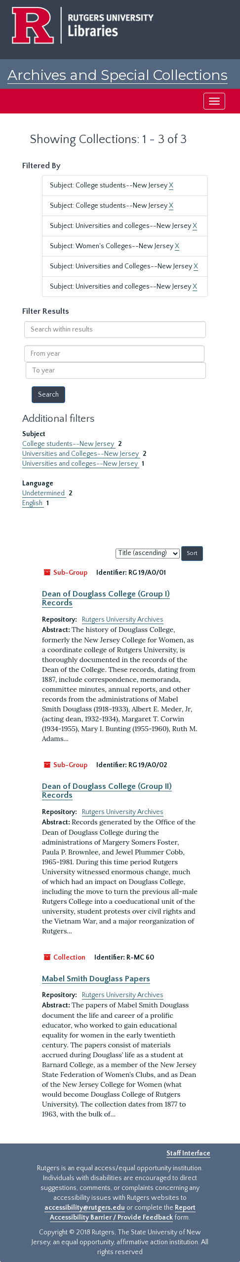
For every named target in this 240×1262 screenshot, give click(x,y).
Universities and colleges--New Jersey (80, 464)
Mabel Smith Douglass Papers (96, 978)
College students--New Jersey (69, 444)
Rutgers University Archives (122, 620)
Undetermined (44, 493)
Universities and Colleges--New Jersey (81, 454)
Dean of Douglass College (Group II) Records (107, 791)
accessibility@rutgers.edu (84, 1208)
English (33, 503)
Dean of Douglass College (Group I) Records (106, 598)
